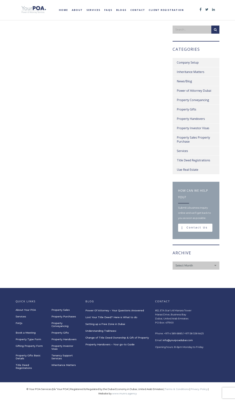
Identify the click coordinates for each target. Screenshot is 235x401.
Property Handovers (191, 119)
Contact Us (194, 227)
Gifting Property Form (29, 345)
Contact (137, 10)
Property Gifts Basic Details (28, 357)
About (77, 10)
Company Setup (188, 62)
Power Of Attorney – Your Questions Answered (114, 310)
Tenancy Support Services (62, 357)
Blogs (121, 10)
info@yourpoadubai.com (178, 340)
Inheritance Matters (190, 72)
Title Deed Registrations (193, 160)
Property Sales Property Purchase (193, 139)
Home (63, 10)
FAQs (108, 10)
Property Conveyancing (193, 100)
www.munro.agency (124, 393)
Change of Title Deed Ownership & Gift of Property (117, 337)
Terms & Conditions (177, 389)
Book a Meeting (26, 332)
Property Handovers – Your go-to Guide (110, 344)
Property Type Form (28, 339)
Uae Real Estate (187, 170)
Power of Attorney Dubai (194, 91)
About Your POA (26, 309)
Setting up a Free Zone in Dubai (105, 324)
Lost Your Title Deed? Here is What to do (111, 317)
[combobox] (196, 266)
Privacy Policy (199, 389)
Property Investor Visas (193, 128)
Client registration (166, 10)
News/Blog (184, 81)
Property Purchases (63, 316)
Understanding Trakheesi (100, 330)
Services (93, 10)
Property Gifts (186, 109)
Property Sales (60, 309)
